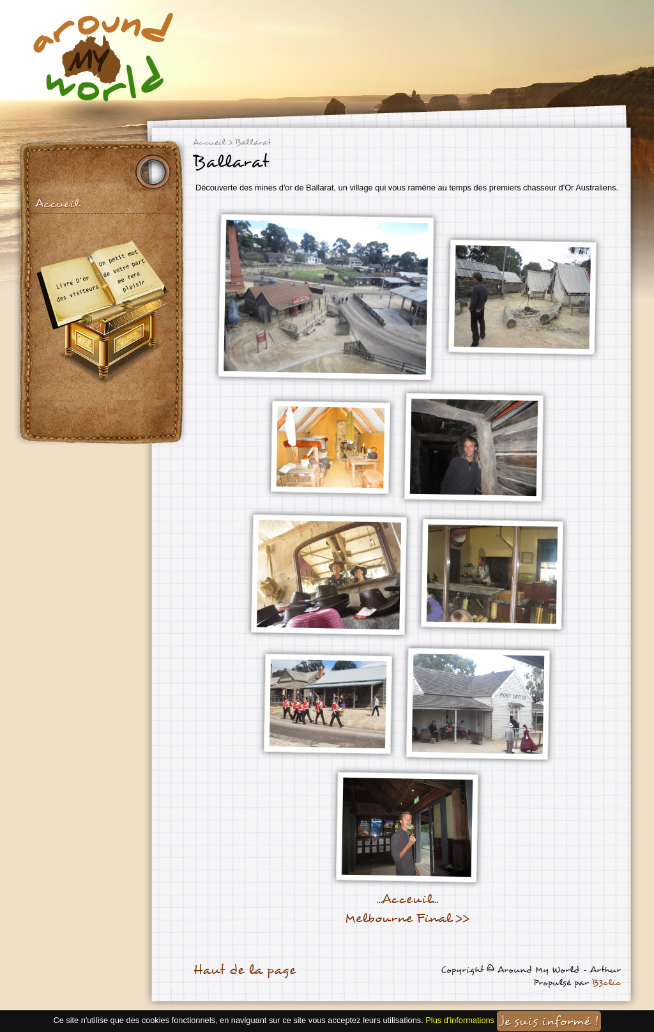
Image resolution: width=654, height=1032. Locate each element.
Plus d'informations (459, 1021)
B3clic (606, 982)
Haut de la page (244, 970)
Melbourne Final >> (407, 918)
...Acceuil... (407, 899)
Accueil (57, 203)
